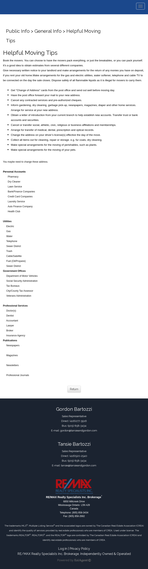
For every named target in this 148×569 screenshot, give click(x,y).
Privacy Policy (80, 549)
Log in (62, 549)
